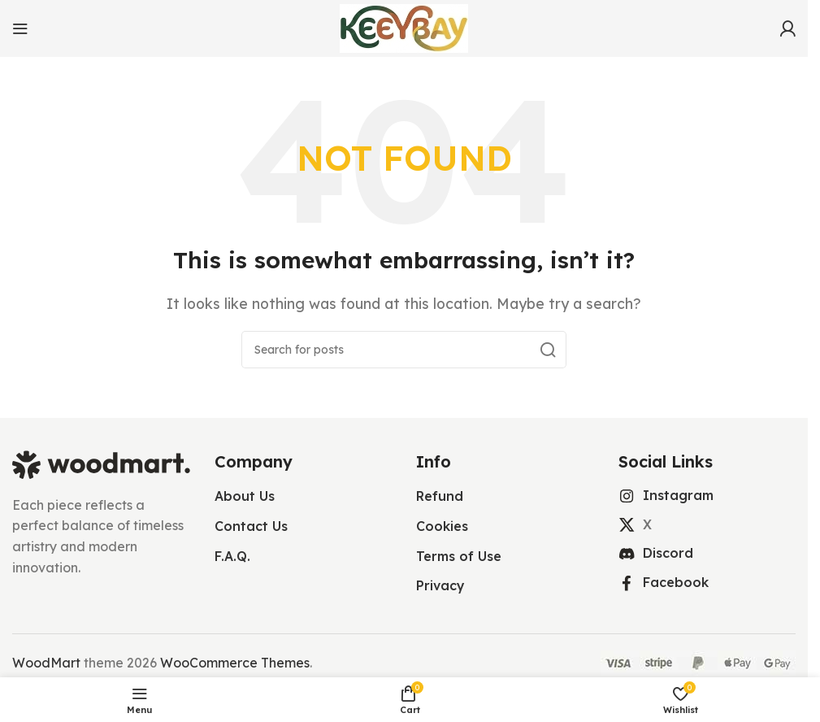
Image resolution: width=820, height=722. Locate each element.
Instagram (678, 495)
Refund (439, 496)
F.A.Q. (232, 556)
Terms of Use (458, 556)
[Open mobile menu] (20, 28)
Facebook (676, 582)
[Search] (403, 349)
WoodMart (46, 663)
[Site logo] (404, 27)
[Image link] (101, 463)
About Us (245, 496)
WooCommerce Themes (235, 663)
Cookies (442, 526)
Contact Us (251, 526)
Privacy (440, 585)
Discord (668, 553)
